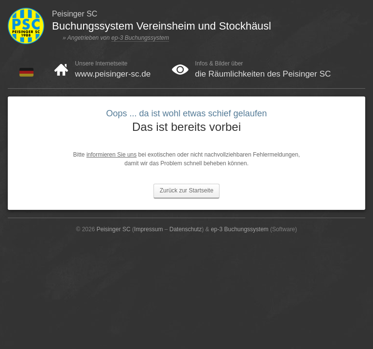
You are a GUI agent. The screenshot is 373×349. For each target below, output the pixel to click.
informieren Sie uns (111, 154)
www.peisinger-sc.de (113, 74)
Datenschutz (186, 229)
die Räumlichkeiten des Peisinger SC (263, 74)
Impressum (148, 229)
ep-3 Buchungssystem (140, 37)
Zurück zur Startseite (187, 190)
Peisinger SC (114, 229)
